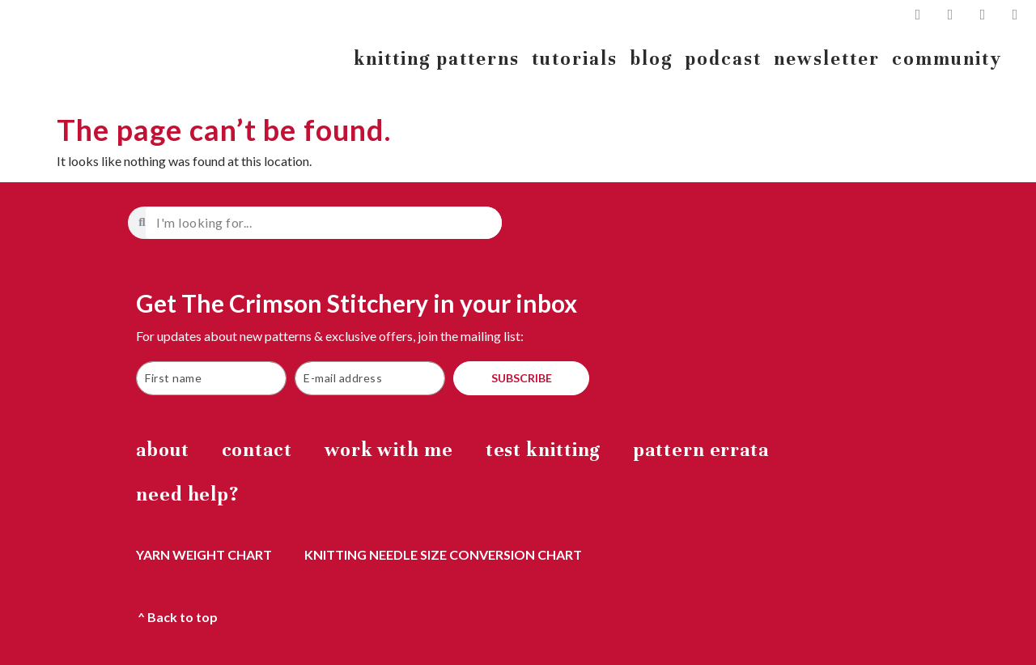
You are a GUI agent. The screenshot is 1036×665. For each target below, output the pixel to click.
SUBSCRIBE (521, 378)
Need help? (187, 494)
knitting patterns (437, 59)
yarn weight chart (204, 554)
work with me (389, 450)
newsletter (827, 59)
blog (651, 59)
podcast (724, 59)
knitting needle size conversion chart (443, 554)
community (947, 59)
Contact (257, 450)
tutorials (575, 59)
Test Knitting (543, 450)
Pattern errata (701, 450)
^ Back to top (178, 617)
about (162, 450)
